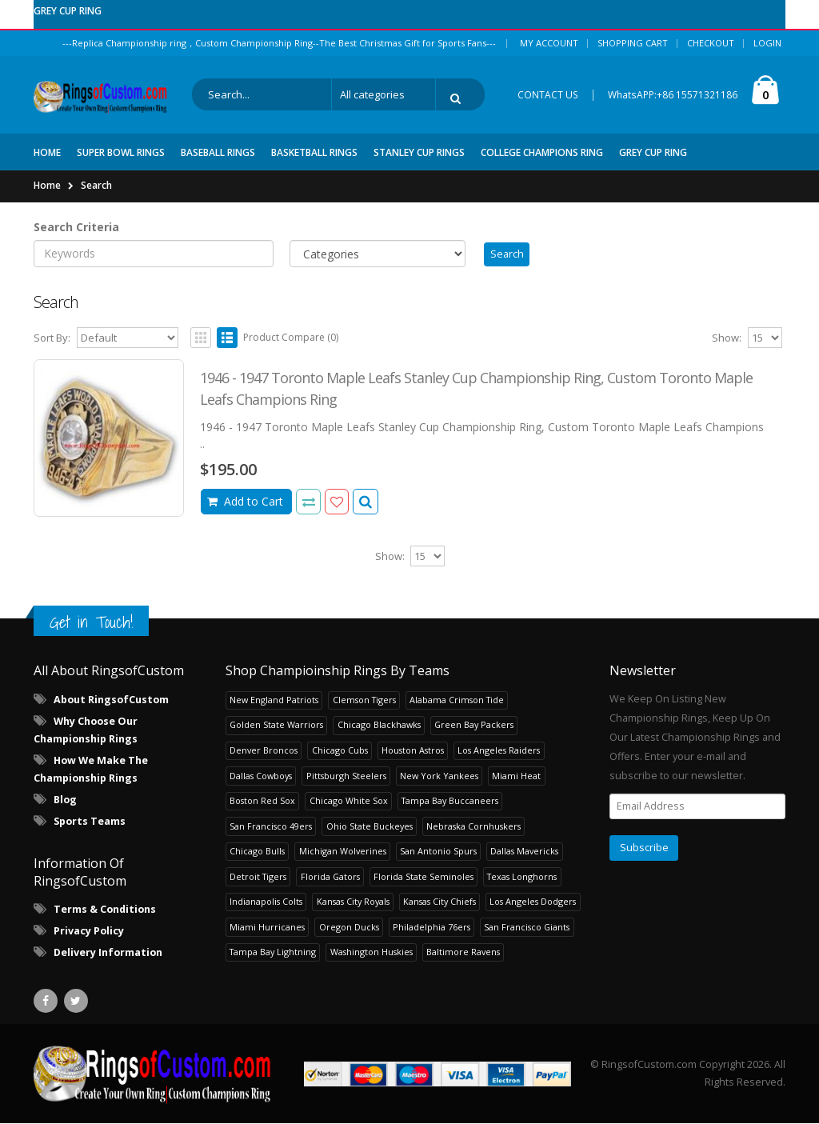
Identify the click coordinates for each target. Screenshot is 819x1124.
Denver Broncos (264, 751)
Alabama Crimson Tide (457, 700)
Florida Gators (330, 877)
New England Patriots (274, 700)
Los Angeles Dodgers (532, 902)
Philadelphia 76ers (431, 928)
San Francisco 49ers (271, 827)
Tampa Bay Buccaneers (450, 801)
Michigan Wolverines (342, 852)
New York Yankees (439, 776)
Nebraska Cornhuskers (473, 827)
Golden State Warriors (276, 725)
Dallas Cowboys (261, 776)
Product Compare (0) (290, 338)
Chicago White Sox (349, 801)
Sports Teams (90, 822)
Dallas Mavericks (524, 852)
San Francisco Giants (526, 928)
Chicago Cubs (340, 751)
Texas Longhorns (522, 877)
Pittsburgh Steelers (346, 776)
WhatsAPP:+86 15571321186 (672, 94)
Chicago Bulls (257, 852)
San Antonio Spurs (438, 852)
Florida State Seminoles (423, 877)
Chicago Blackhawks (379, 725)
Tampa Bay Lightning (273, 952)
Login (767, 43)
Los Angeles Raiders (498, 751)
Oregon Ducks (349, 928)
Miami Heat (516, 776)
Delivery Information (108, 953)
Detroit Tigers (258, 877)
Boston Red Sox (262, 801)
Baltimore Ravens (463, 952)
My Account (549, 43)
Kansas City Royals (353, 902)
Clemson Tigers (364, 700)
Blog (65, 800)
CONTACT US (547, 94)
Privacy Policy (89, 931)
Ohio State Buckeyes (369, 827)
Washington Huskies (371, 952)
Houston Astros (413, 751)
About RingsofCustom (111, 700)
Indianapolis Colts (266, 902)
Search (96, 184)
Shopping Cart (632, 43)
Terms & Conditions (105, 910)
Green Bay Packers (473, 725)
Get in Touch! (91, 623)
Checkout (710, 43)
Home (47, 184)
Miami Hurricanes (267, 928)
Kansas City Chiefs (439, 902)
